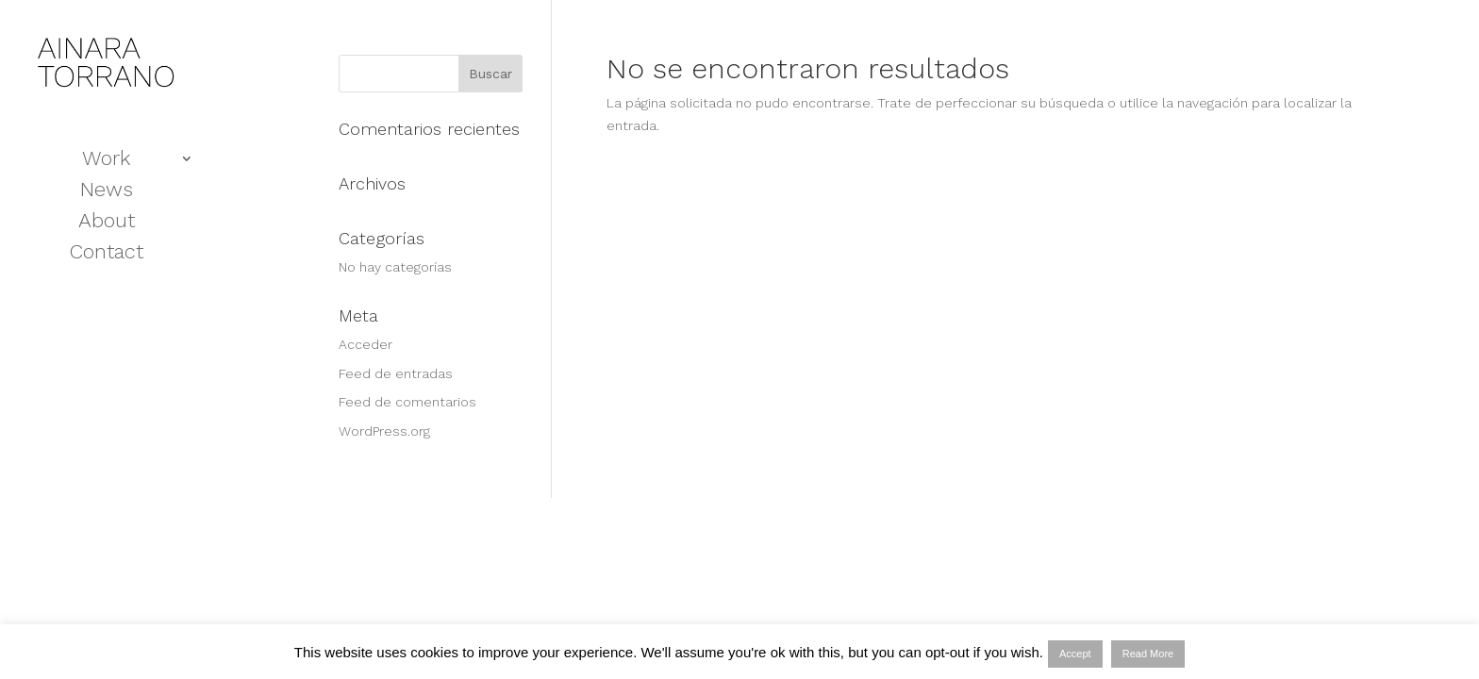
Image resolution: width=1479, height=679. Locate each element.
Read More (1147, 653)
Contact (106, 254)
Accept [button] (1075, 653)
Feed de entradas (396, 373)
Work (106, 161)
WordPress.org (384, 431)
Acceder (365, 344)
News (106, 192)
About (106, 223)
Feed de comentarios (407, 401)
